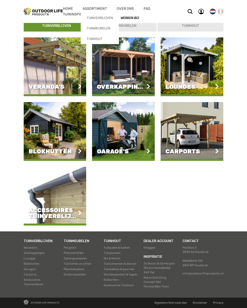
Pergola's (70, 247)
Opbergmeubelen (75, 258)
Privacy (218, 302)
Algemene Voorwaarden (170, 302)
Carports (30, 274)
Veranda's (30, 247)
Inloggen (150, 247)
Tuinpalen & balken (117, 247)
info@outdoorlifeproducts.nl (203, 273)
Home (68, 8)
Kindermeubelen (75, 274)
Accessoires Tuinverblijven (33, 282)
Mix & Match (112, 258)
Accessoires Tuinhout (119, 285)
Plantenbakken (74, 269)
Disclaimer (200, 302)
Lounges (30, 258)
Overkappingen (34, 253)
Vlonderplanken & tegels (120, 274)
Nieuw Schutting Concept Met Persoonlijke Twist (156, 282)
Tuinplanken (112, 253)
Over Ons (125, 8)
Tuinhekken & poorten (119, 269)
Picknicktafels (74, 253)
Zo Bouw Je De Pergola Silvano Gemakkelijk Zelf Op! (159, 268)
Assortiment (95, 8)
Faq (147, 8)
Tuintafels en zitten (77, 263)
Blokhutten (31, 263)
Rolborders (111, 280)
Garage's (30, 269)
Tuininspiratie (76, 14)
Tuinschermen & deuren (120, 263)
